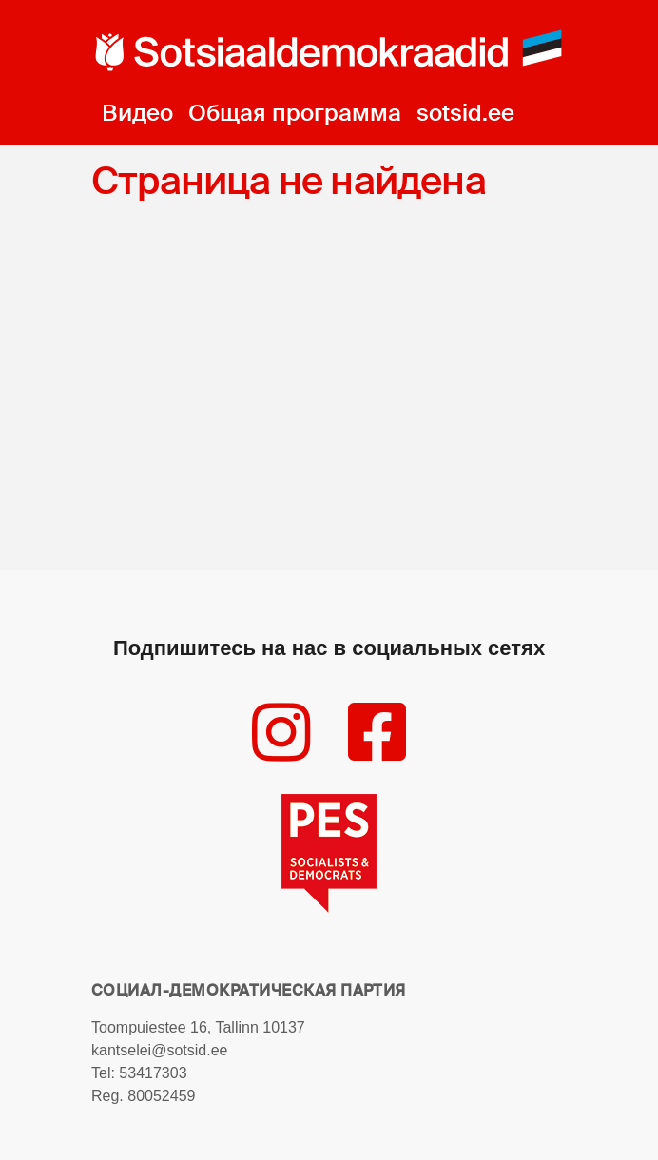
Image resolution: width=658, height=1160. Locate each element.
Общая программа (294, 112)
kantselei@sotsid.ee (159, 1050)
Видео (137, 112)
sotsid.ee (465, 112)
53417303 (152, 1073)
